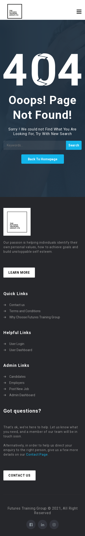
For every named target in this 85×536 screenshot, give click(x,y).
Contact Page (37, 454)
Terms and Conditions (25, 311)
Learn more (19, 272)
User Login (16, 344)
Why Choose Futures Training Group (34, 317)
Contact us (17, 305)
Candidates (17, 376)
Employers (16, 383)
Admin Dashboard (22, 395)
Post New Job (19, 389)
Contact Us (19, 475)
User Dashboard (20, 350)
